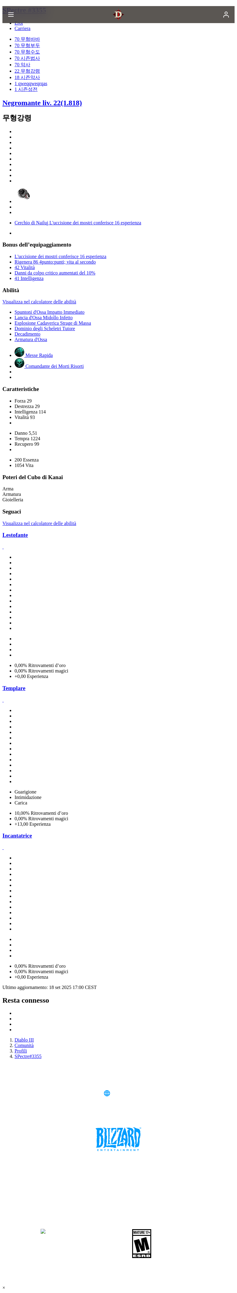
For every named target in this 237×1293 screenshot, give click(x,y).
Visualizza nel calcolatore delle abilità (39, 301)
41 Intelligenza (29, 278)
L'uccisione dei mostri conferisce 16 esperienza (60, 256)
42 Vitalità (25, 267)
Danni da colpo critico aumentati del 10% (55, 272)
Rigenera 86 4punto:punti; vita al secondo (55, 261)
